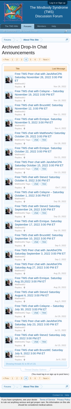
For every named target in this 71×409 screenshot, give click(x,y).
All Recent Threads (29, 31)
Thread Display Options (35, 369)
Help (54, 26)
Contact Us (58, 395)
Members (41, 26)
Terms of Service (47, 399)
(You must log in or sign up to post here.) (50, 374)
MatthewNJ (20, 84)
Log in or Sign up (57, 3)
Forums (27, 26)
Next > (46, 59)
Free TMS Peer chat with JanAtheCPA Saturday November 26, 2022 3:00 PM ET (38, 77)
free (43, 139)
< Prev (6, 59)
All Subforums (9, 31)
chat (35, 139)
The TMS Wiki (11, 26)
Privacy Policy (63, 399)
